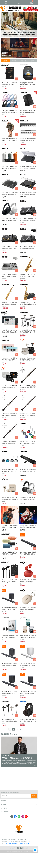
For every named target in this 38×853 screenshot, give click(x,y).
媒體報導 (3, 804)
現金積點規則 (5, 812)
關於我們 (3, 800)
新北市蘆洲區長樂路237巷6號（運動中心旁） (19, 843)
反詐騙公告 (4, 808)
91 (24, 729)
